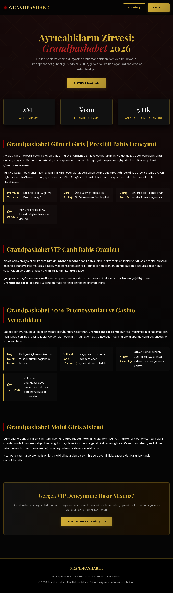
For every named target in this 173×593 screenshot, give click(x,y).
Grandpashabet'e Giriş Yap (86, 521)
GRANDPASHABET (31, 7)
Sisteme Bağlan (87, 83)
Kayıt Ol (159, 7)
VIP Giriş (134, 7)
